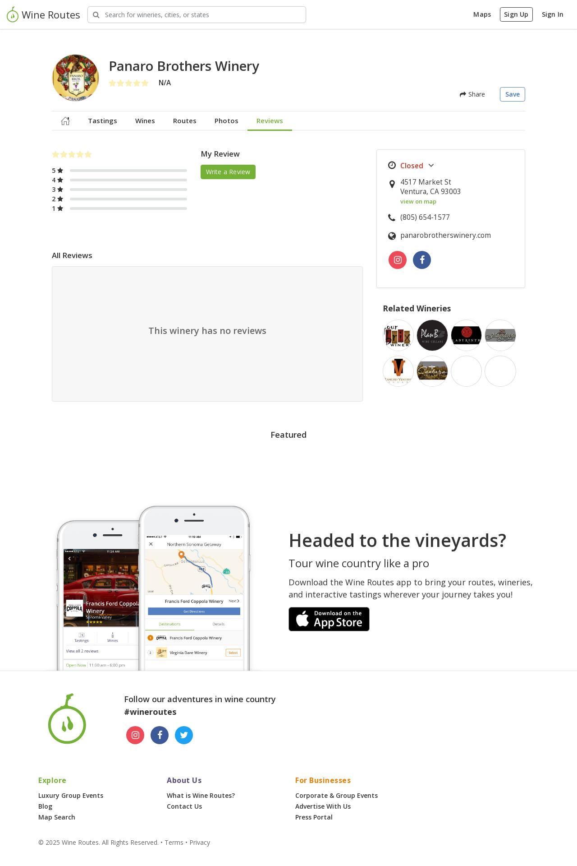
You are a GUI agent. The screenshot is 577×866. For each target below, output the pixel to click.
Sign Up (516, 14)
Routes (185, 120)
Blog (45, 806)
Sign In (552, 14)
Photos (226, 120)
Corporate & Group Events (336, 795)
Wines (145, 120)
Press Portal (314, 817)
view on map (418, 201)
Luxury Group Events (70, 795)
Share (472, 94)
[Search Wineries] (196, 14)
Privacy (199, 842)
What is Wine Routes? (201, 795)
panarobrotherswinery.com (445, 235)
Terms (174, 842)
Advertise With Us (323, 806)
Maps (482, 14)
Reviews (269, 120)
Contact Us (184, 806)
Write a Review (228, 171)
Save (512, 94)
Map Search (56, 817)
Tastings (102, 120)
